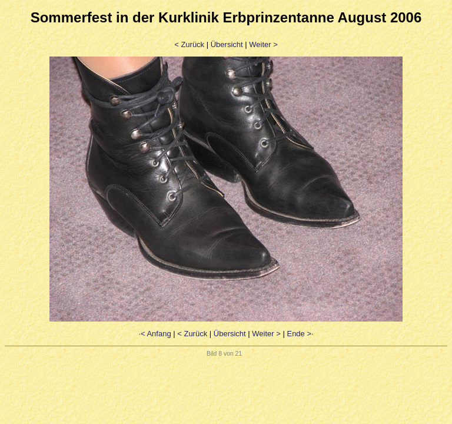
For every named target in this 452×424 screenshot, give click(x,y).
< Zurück (189, 44)
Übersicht (227, 44)
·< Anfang (154, 333)
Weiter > (263, 44)
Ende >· (300, 333)
